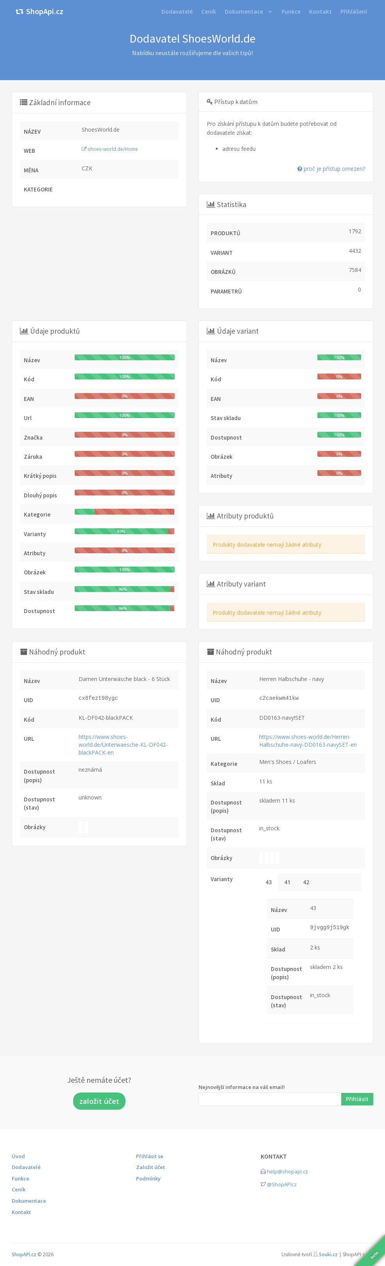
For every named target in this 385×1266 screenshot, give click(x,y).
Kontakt (21, 1212)
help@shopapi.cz (287, 1171)
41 (287, 882)
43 (268, 882)
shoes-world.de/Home (110, 149)
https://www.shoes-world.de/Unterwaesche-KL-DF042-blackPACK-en (123, 744)
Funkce (20, 1178)
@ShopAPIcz (282, 1184)
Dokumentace (244, 11)
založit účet (99, 1101)
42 (306, 882)
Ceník (18, 1189)
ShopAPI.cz (24, 1254)
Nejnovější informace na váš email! (242, 1087)
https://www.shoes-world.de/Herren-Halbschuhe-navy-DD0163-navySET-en (308, 740)
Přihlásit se (149, 1156)
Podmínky (148, 1178)
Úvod (18, 1156)
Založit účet (150, 1167)
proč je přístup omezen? (331, 168)
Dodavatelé (26, 1167)
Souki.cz (328, 1254)
